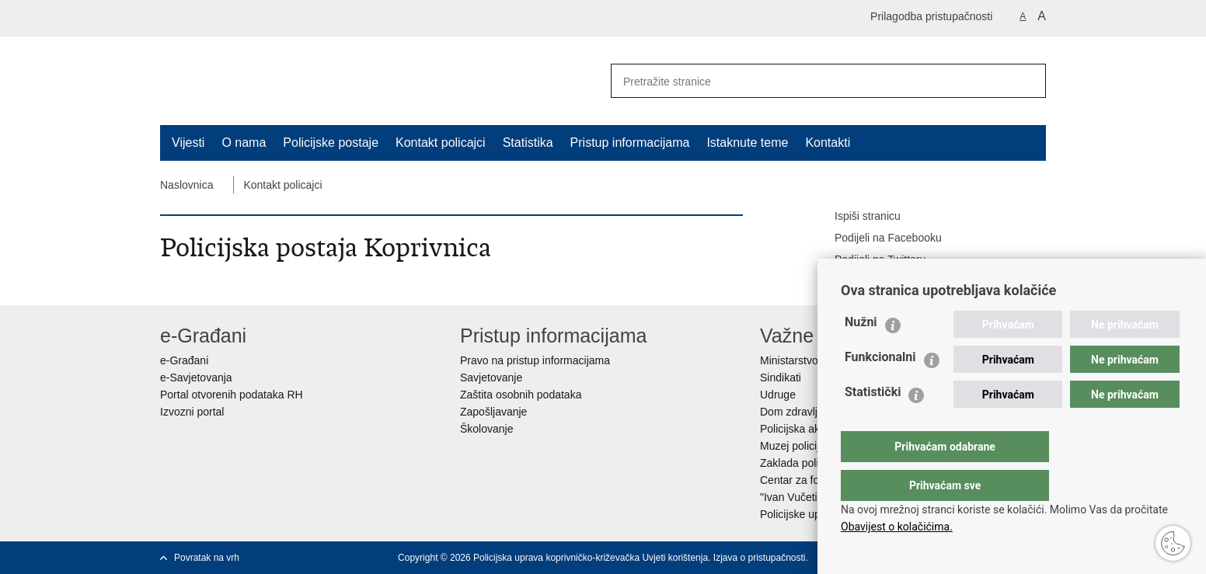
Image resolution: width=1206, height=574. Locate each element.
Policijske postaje (330, 142)
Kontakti (827, 142)
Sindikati (780, 377)
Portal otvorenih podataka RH (231, 394)
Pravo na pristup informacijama (535, 360)
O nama (243, 142)
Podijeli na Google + (872, 282)
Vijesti (188, 142)
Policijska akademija (809, 429)
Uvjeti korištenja (675, 557)
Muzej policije (792, 446)
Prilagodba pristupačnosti (931, 16)
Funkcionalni (880, 388)
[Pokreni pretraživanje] (1028, 80)
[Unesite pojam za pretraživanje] (805, 81)
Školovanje (487, 429)
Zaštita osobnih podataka (520, 394)
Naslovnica (186, 185)
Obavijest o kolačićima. (897, 526)
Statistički (873, 423)
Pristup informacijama (630, 142)
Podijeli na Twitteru (869, 260)
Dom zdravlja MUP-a (810, 411)
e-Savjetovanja (196, 377)
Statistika (528, 142)
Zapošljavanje (493, 411)
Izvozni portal (192, 411)
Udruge (778, 394)
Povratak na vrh (206, 557)
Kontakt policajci (441, 142)
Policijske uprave (801, 514)
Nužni (861, 353)
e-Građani (184, 360)
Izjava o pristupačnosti (759, 557)
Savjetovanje (491, 377)
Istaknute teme (747, 142)
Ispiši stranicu (857, 217)
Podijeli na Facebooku (877, 238)
